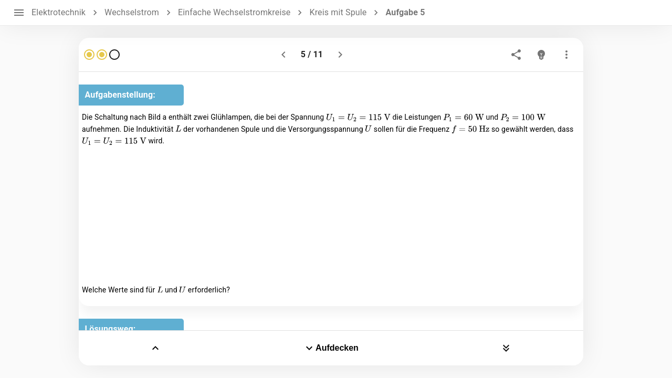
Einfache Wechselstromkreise (234, 12)
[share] (516, 54)
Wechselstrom (131, 12)
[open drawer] (19, 12)
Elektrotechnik (59, 12)
